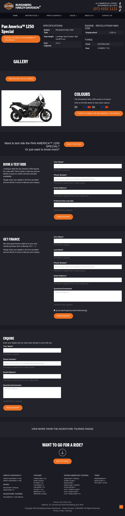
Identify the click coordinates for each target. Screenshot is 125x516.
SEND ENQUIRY (63, 217)
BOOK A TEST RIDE (74, 144)
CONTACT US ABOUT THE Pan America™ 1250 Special (20, 39)
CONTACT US (107, 15)
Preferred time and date (63, 201)
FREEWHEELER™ (100, 478)
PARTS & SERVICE (54, 15)
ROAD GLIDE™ (69, 483)
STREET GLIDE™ (69, 480)
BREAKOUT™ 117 (39, 491)
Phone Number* (60, 175)
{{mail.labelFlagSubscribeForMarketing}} (70, 310)
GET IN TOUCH (62, 461)
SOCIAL (73, 15)
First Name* (59, 237)
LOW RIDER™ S (39, 485)
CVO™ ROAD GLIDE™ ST (72, 494)
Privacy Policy (58, 511)
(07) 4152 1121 (65, 502)
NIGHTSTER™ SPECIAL (11, 488)
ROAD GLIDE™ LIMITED (71, 485)
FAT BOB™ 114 (38, 483)
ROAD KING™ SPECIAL (71, 478)
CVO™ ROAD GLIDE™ (71, 491)
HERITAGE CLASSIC (40, 494)
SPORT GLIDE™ (39, 480)
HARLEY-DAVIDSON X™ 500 (12, 480)
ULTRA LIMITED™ (69, 487)
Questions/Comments (63, 289)
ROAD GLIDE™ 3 (99, 480)
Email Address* (60, 188)
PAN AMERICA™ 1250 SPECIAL (13, 497)
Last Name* (58, 250)
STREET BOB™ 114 (40, 478)
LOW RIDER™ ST (39, 487)
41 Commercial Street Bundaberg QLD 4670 (66, 505)
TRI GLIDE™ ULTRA (100, 483)
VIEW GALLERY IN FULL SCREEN (20, 79)
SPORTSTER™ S (8, 490)
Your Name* (59, 162)
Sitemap (69, 511)
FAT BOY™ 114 (38, 489)
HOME (15, 15)
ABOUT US (89, 15)
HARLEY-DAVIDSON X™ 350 (12, 478)
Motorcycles (32, 15)
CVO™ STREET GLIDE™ (72, 489)
